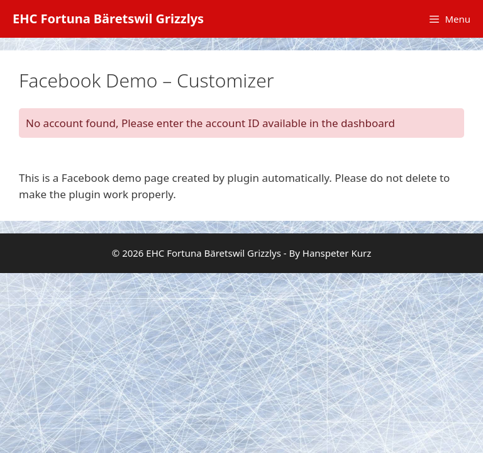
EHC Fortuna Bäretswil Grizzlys (108, 18)
